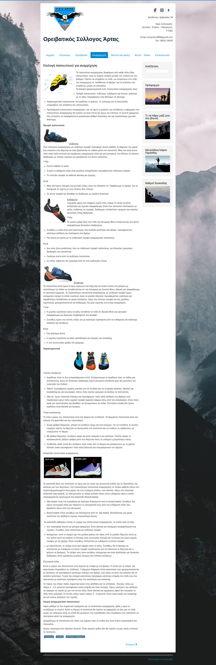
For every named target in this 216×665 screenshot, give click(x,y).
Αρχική (50, 55)
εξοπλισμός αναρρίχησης (75, 637)
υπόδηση (59, 637)
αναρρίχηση (48, 637)
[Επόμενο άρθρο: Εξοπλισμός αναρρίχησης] (132, 644)
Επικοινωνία (162, 55)
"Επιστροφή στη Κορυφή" (160, 659)
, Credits (84, 659)
